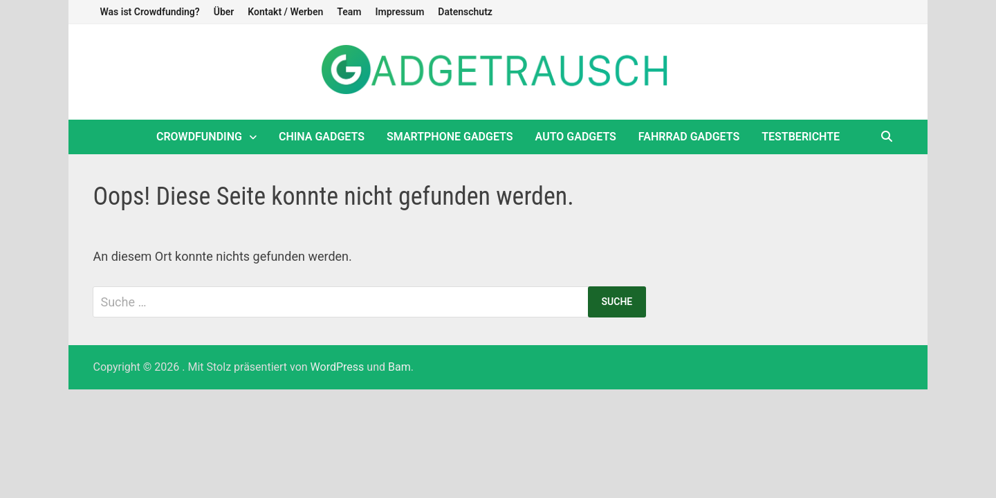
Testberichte (801, 136)
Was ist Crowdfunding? (149, 11)
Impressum (399, 11)
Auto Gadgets (575, 136)
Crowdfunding (199, 136)
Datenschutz (465, 11)
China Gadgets (322, 136)
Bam (399, 367)
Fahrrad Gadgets (688, 136)
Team (349, 11)
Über (224, 11)
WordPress (338, 367)
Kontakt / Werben (285, 11)
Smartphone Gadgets (450, 136)
